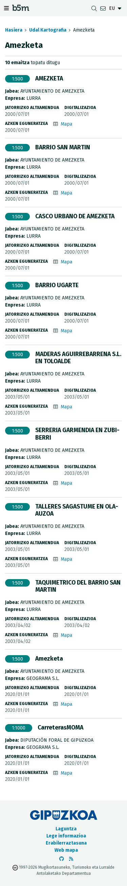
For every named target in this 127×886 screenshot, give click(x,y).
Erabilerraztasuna (66, 843)
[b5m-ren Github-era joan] (61, 859)
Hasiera (13, 30)
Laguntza (66, 829)
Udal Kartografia (47, 30)
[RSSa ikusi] (71, 859)
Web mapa (66, 850)
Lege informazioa (66, 836)
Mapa (66, 124)
